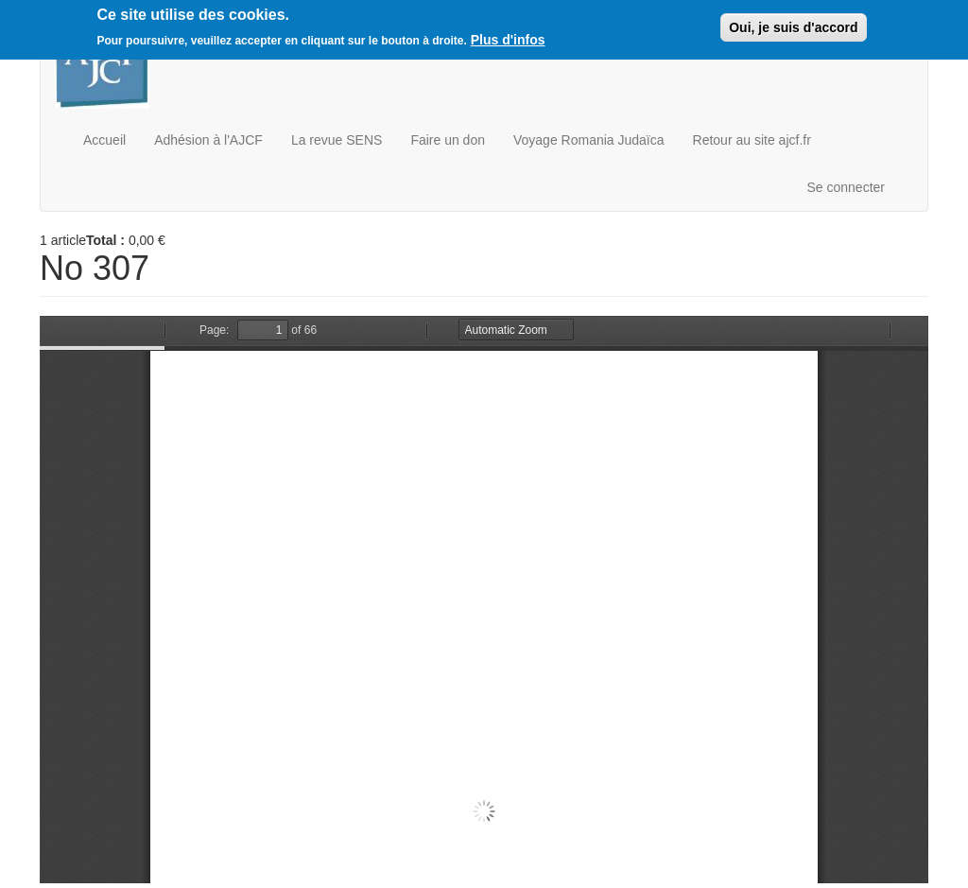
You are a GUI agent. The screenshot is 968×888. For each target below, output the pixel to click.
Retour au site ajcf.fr (752, 140)
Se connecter (846, 187)
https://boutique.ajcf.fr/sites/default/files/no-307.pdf (484, 599)
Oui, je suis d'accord (793, 27)
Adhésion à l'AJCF (208, 140)
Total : (105, 240)
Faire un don (447, 140)
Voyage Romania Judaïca (589, 140)
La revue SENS (337, 140)
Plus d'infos (508, 39)
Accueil (104, 140)
